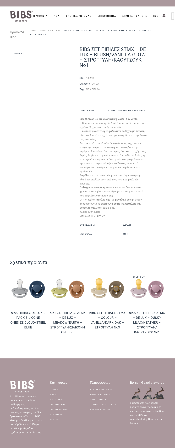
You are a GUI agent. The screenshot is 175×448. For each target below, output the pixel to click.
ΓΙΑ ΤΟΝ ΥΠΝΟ (59, 404)
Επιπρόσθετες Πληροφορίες (127, 110)
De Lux (95, 83)
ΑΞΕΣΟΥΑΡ (56, 414)
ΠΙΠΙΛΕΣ (55, 389)
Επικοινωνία (98, 399)
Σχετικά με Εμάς (101, 389)
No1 (125, 233)
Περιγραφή (87, 110)
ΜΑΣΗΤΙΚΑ (56, 399)
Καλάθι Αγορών (100, 409)
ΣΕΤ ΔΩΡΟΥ (57, 419)
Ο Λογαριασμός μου (103, 404)
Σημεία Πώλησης (101, 394)
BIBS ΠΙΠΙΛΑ (93, 89)
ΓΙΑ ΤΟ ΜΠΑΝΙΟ (59, 409)
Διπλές (127, 224)
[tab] (90, 111)
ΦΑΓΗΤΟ (55, 394)
